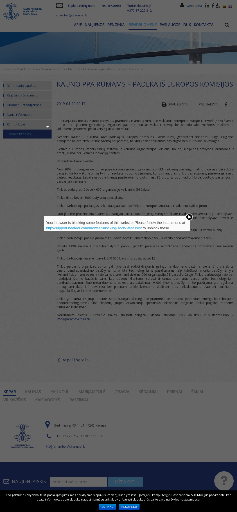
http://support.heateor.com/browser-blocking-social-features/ (94, 228)
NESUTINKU (129, 506)
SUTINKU (107, 506)
